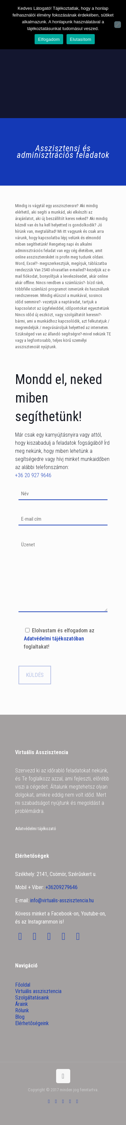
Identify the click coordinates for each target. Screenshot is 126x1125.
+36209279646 (61, 887)
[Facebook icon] (55, 1101)
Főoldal (22, 985)
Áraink (21, 1004)
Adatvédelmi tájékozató (35, 828)
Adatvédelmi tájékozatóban (54, 638)
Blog (20, 1017)
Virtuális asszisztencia (38, 991)
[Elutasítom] (117, 24)
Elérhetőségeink (32, 1023)
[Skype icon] (48, 1101)
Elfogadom (48, 39)
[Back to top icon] (63, 1076)
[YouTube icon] (63, 1101)
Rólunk (22, 1010)
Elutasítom (80, 39)
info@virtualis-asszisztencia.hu (62, 900)
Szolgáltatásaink (32, 997)
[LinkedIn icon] (70, 1101)
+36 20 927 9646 (33, 475)
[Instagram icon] (77, 1101)
